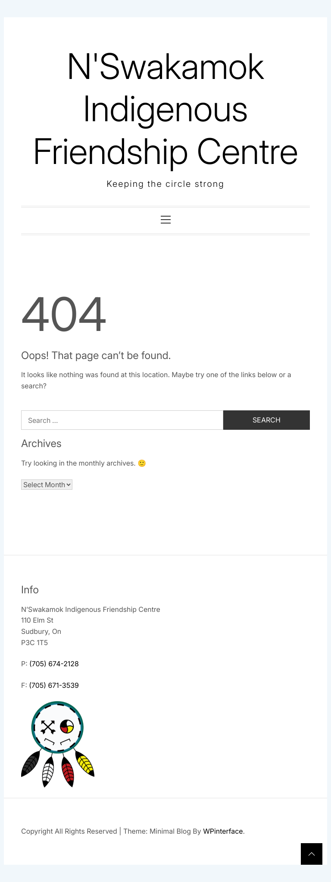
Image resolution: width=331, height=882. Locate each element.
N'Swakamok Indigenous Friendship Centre (165, 109)
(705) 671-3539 (54, 685)
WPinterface (223, 831)
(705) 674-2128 (54, 663)
